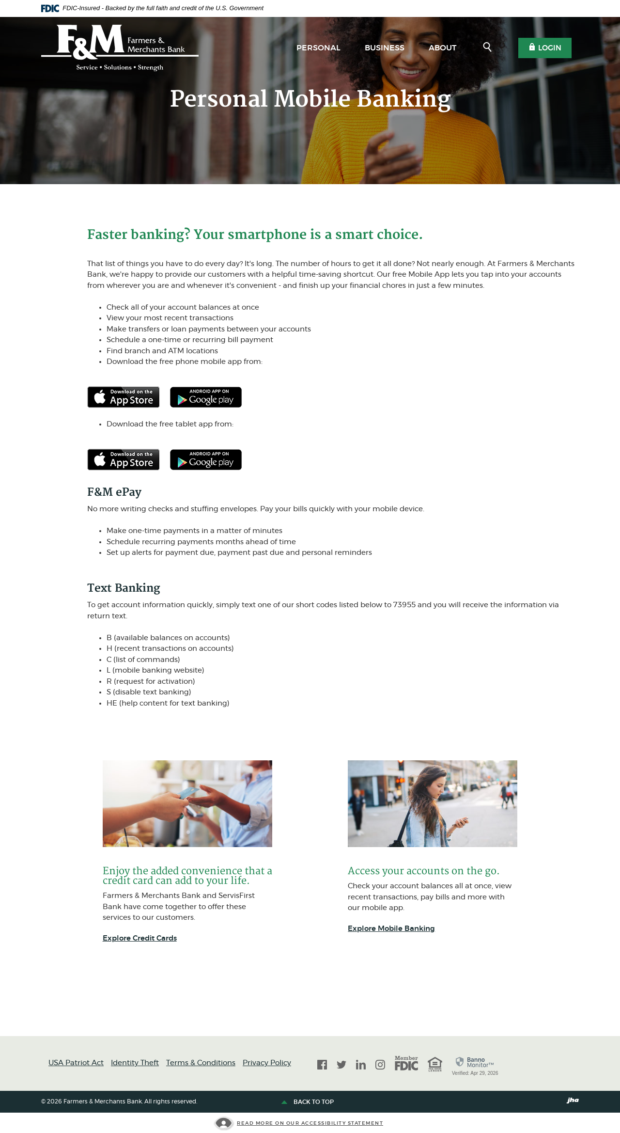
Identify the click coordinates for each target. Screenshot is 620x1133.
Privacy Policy (267, 1063)
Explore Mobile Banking (391, 928)
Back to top (308, 1102)
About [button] (442, 48)
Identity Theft (135, 1063)
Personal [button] (318, 48)
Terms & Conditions (200, 1063)
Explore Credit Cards (140, 938)
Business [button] (384, 48)
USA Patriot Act (76, 1063)
